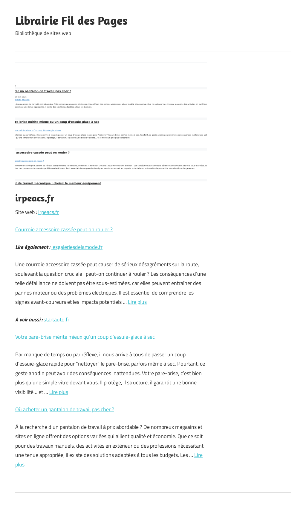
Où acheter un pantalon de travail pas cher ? (64, 409)
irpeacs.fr (48, 212)
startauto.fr (56, 319)
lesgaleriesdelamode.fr (76, 247)
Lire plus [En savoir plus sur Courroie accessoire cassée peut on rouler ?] (137, 302)
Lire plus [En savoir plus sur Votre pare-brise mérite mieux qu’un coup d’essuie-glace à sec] (58, 392)
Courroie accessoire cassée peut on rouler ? (64, 229)
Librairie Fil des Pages (71, 20)
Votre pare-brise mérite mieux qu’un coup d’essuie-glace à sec (85, 337)
